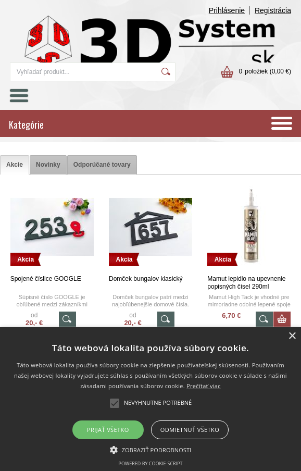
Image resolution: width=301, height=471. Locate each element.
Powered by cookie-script (151, 463)
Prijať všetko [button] (108, 429)
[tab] (14, 165)
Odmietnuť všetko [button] (189, 429)
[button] (151, 449)
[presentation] (14, 165)
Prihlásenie (227, 10)
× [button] (292, 336)
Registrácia (273, 10)
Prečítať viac (203, 386)
